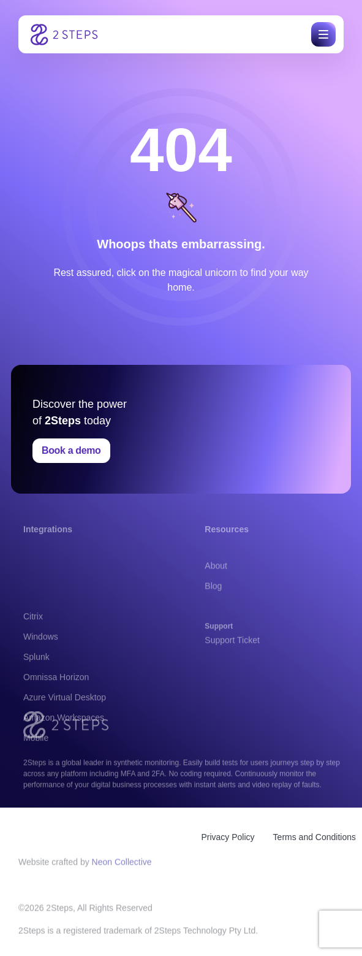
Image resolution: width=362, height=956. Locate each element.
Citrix (33, 663)
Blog (213, 599)
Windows (40, 683)
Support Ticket (232, 647)
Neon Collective (122, 866)
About (216, 579)
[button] (321, 34)
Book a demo (71, 450)
